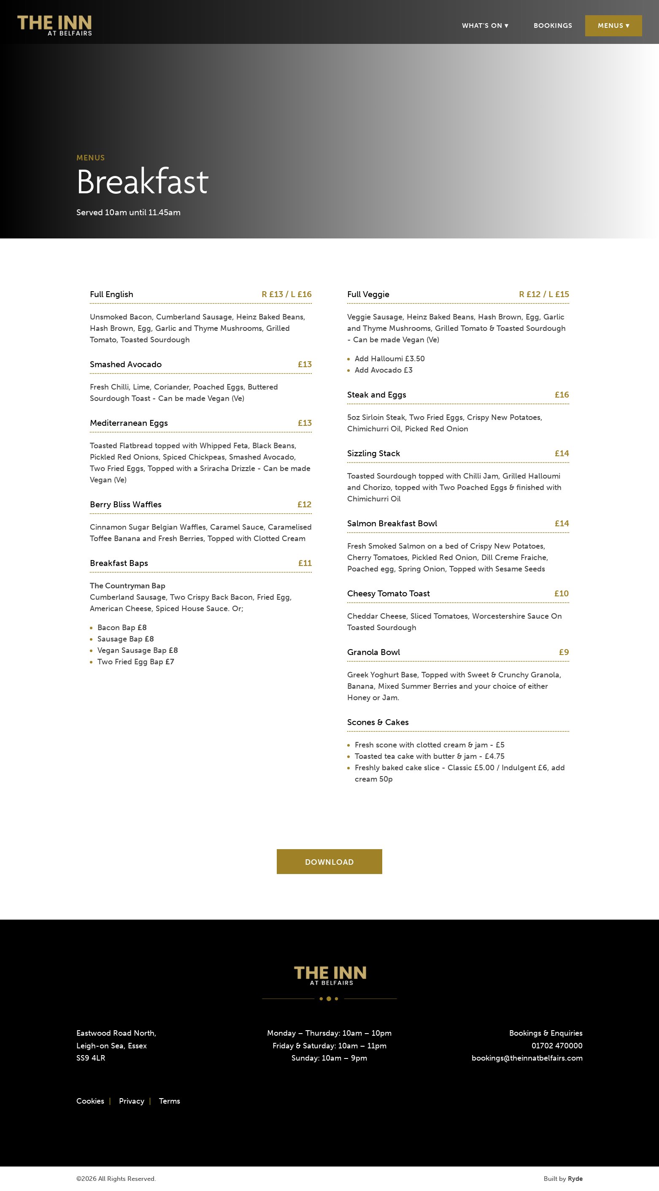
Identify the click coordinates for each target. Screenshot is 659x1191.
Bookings (553, 26)
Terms (169, 1101)
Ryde (575, 1179)
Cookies (90, 1101)
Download (329, 862)
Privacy (131, 1101)
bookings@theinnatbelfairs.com (527, 1058)
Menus (611, 26)
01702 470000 (557, 1045)
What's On (482, 26)
